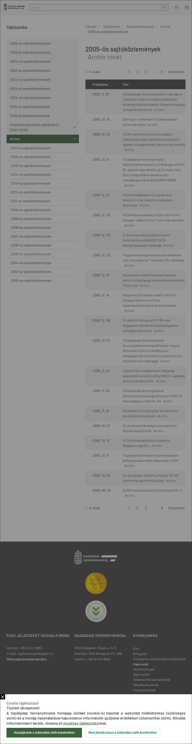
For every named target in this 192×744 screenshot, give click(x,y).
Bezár (2, 696)
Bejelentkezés (176, 7)
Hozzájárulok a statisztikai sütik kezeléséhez (44, 732)
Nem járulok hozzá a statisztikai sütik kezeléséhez (122, 732)
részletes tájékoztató (81, 723)
